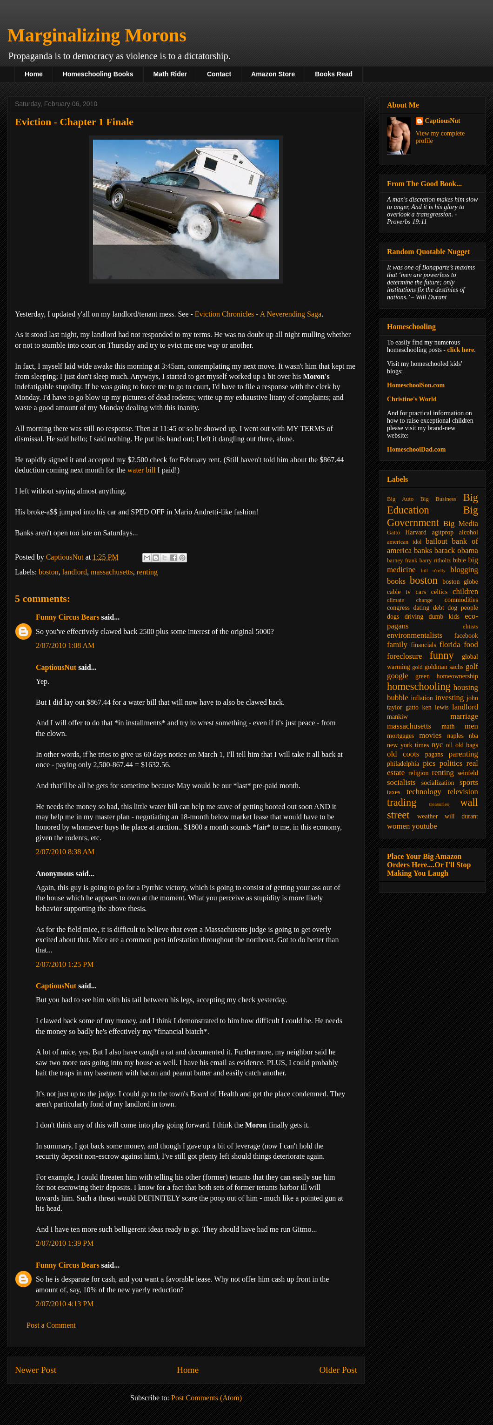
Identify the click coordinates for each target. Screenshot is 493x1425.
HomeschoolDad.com (416, 449)
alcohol (468, 532)
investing (449, 697)
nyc (437, 744)
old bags (466, 745)
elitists (470, 626)
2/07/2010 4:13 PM (64, 1304)
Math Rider (170, 74)
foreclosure (404, 656)
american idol (404, 542)
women (398, 826)
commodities (461, 599)
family (397, 644)
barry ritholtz (435, 560)
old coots (403, 754)
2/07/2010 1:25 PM (64, 964)
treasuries (439, 804)
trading (401, 802)
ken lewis (435, 707)
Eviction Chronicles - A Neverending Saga (258, 314)
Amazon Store (273, 74)
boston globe (460, 581)
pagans (434, 754)
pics (429, 763)
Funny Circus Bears (68, 617)
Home (34, 74)
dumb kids (443, 616)
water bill (141, 470)
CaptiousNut (56, 667)
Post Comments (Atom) (206, 1398)
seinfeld (468, 773)
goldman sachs (444, 666)
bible (459, 560)
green (422, 676)
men (471, 726)
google (397, 675)
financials (423, 645)
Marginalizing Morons (97, 35)
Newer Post (35, 1370)
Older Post (338, 1370)
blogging (464, 569)
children (465, 591)
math (447, 726)
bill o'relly (433, 570)
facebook (466, 635)
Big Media (460, 523)
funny (441, 655)
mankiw (397, 716)
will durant (461, 816)
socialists (401, 782)
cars (421, 591)
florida (450, 644)
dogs (393, 616)
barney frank (402, 560)
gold (417, 667)
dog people (462, 607)
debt (438, 607)
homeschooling (419, 686)
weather (427, 816)
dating (421, 607)
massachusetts (112, 572)
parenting (463, 754)
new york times (408, 745)
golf (472, 666)
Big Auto (400, 499)
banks (423, 550)
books (396, 581)
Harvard (415, 532)
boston (49, 572)
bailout (436, 541)
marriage (464, 716)
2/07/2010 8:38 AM (65, 852)
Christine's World (412, 399)
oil (449, 745)
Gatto (393, 532)
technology (423, 791)
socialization (437, 782)
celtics (439, 591)
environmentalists (414, 635)
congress (398, 607)
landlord (74, 572)
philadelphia (403, 763)
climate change (410, 600)
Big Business (438, 499)
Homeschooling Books (98, 74)
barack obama (456, 550)
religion (418, 773)
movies (430, 735)
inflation (422, 698)
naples (455, 735)
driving (414, 616)
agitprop (443, 532)
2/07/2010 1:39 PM (64, 1243)
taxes (393, 792)
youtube (424, 826)
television (463, 791)
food (471, 644)
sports (469, 782)
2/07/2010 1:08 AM (65, 645)
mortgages (400, 735)
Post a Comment (51, 1325)
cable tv (399, 591)
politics (451, 763)
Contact (219, 74)
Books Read (334, 74)
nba (473, 735)
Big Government (432, 516)
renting (147, 572)
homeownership (457, 676)
